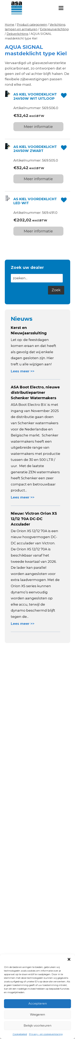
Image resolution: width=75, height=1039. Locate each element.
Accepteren (37, 1003)
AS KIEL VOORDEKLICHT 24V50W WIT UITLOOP (35, 96)
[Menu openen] (60, 8)
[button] (69, 959)
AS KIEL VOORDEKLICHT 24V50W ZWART (35, 149)
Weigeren (37, 1014)
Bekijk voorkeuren (37, 1025)
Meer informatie (38, 127)
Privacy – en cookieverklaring (46, 1034)
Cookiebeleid (20, 1034)
